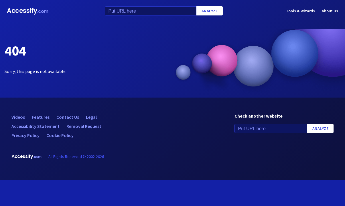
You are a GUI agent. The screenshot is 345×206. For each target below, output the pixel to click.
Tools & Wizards (300, 10)
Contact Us (67, 117)
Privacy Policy (25, 135)
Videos (18, 117)
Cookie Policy (60, 135)
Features (41, 117)
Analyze (210, 10)
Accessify (27, 10)
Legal (91, 117)
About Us (330, 10)
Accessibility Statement (35, 126)
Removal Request (83, 126)
